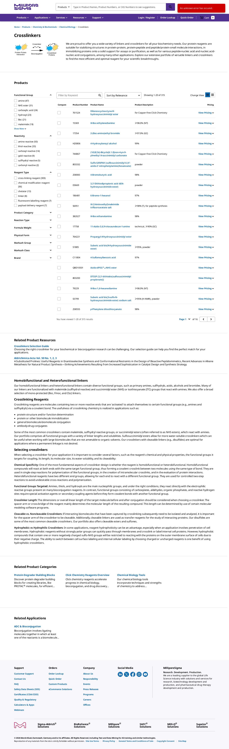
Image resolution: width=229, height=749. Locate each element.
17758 (76, 226)
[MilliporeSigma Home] (26, 7)
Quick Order (187, 17)
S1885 (76, 247)
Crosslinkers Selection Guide (31, 346)
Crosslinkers (83, 27)
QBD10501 (78, 267)
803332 (76, 164)
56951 (76, 205)
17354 (76, 133)
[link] (30, 674)
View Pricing (206, 112)
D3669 (76, 185)
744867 (76, 153)
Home (17, 27)
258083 (76, 174)
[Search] (170, 7)
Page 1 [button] (184, 319)
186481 (76, 195)
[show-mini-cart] (207, 17)
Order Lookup (167, 17)
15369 (76, 123)
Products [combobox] (62, 7)
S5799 (76, 298)
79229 (76, 288)
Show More (20, 128)
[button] (146, 17)
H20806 (76, 143)
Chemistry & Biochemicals (45, 27)
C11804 (76, 257)
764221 (76, 236)
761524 (76, 112)
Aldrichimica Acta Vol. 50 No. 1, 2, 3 (35, 358)
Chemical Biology (67, 27)
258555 (76, 309)
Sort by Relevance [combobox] (117, 95)
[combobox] (115, 7)
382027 (76, 216)
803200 (76, 277)
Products (26, 27)
